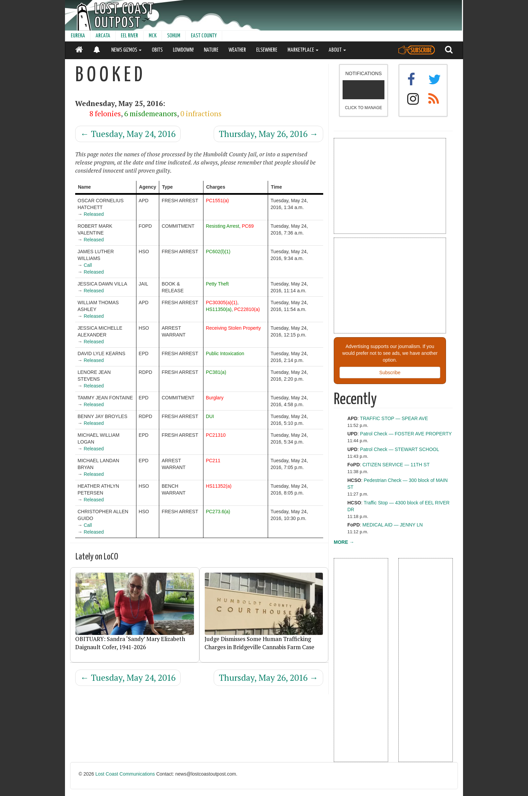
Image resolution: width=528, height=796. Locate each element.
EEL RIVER (129, 36)
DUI (210, 416)
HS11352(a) (219, 486)
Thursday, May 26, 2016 (268, 133)
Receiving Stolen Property (233, 328)
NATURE (211, 50)
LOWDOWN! (183, 50)
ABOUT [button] (337, 50)
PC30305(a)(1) (221, 302)
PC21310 (216, 435)
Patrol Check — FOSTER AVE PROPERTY (405, 433)
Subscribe (389, 372)
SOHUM (173, 36)
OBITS (157, 50)
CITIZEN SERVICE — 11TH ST (395, 464)
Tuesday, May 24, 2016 (128, 133)
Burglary (215, 397)
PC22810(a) (247, 309)
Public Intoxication (225, 353)
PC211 (213, 460)
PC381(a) (216, 372)
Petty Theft (217, 284)
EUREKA (78, 36)
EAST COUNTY (204, 36)
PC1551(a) (217, 200)
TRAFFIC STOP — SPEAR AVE (394, 418)
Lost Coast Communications (125, 774)
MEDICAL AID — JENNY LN (392, 524)
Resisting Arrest (222, 226)
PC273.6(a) (218, 511)
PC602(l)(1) (218, 251)
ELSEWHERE (266, 50)
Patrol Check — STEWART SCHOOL (399, 449)
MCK (152, 36)
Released (94, 214)
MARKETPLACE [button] (302, 50)
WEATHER (237, 50)
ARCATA (103, 36)
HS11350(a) (219, 309)
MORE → (344, 542)
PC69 (248, 226)
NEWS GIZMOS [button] (126, 50)
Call (88, 265)
